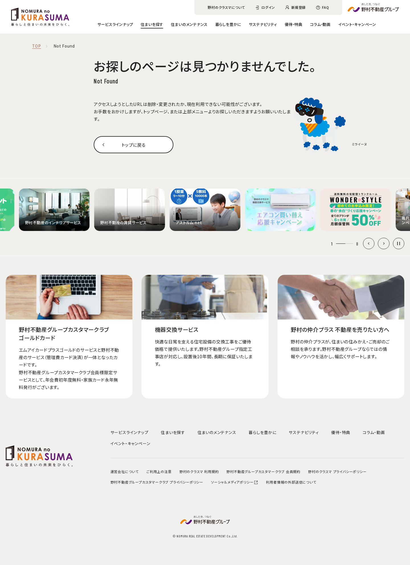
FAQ (325, 7)
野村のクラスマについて (226, 7)
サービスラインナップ (115, 24)
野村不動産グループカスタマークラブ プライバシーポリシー (156, 482)
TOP (36, 46)
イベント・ (357, 24)
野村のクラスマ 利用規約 (199, 471)
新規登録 (298, 7)
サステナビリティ (263, 24)
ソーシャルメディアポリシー (234, 482)
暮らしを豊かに (228, 24)
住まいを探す (152, 24)
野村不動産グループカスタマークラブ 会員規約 (263, 471)
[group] (54, 210)
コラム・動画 (320, 24)
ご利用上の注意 (159, 471)
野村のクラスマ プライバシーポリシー (337, 471)
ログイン (268, 7)
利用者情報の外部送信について (291, 482)
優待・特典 (293, 24)
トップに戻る (133, 145)
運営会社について (124, 471)
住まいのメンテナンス (189, 24)
